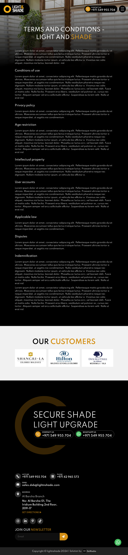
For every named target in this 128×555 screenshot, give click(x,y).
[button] (100, 9)
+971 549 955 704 (34, 477)
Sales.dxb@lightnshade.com (41, 485)
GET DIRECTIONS (31, 512)
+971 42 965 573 (68, 477)
